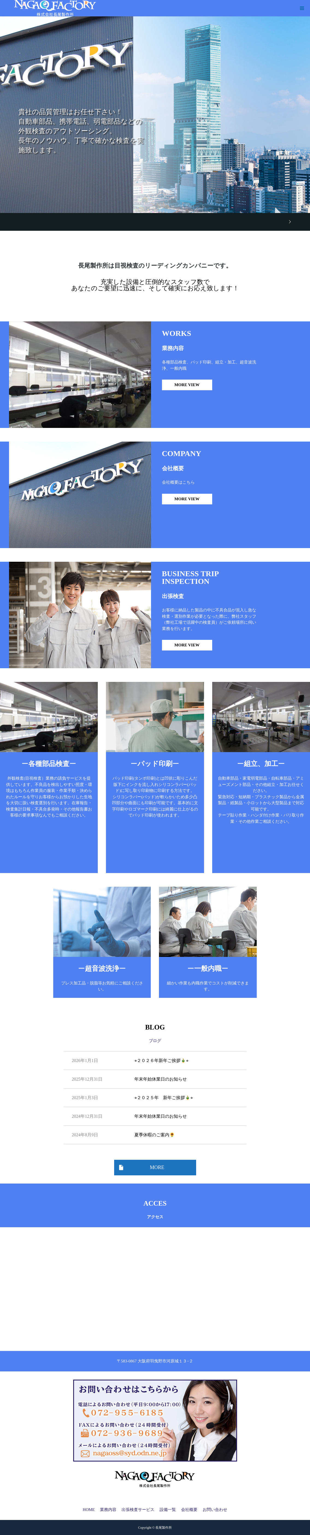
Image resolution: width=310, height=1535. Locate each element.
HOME (89, 1509)
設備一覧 (168, 1509)
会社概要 (189, 1509)
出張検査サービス (138, 1509)
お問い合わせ (215, 1509)
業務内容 (108, 1509)
